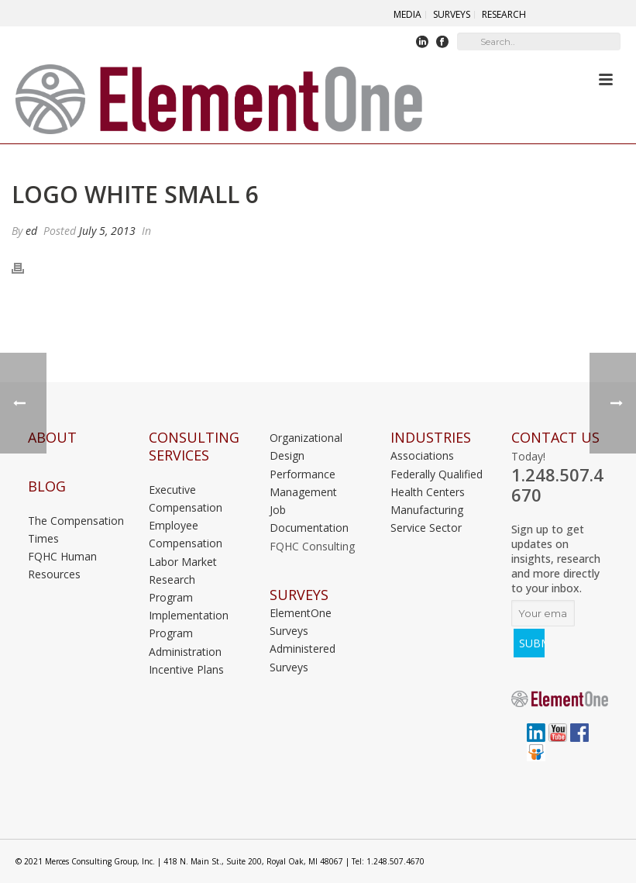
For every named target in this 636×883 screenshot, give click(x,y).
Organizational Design (306, 446)
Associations (422, 455)
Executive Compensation (185, 498)
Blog (47, 486)
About (52, 438)
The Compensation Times (76, 529)
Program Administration (185, 642)
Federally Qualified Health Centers (436, 483)
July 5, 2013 (107, 230)
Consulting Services (194, 446)
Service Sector (426, 527)
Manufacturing (426, 509)
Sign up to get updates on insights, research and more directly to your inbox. (555, 558)
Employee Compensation (185, 534)
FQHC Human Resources (62, 565)
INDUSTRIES (430, 438)
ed (31, 230)
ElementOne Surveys (301, 621)
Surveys (299, 595)
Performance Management (303, 483)
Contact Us (555, 438)
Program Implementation (189, 606)
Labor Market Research (183, 570)
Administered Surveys (302, 657)
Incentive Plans (186, 669)
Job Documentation (309, 518)
